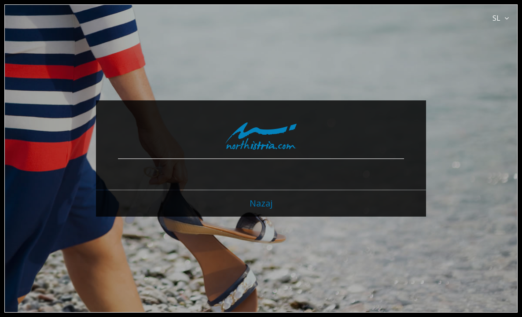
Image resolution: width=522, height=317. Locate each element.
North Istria (261, 136)
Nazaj (261, 203)
